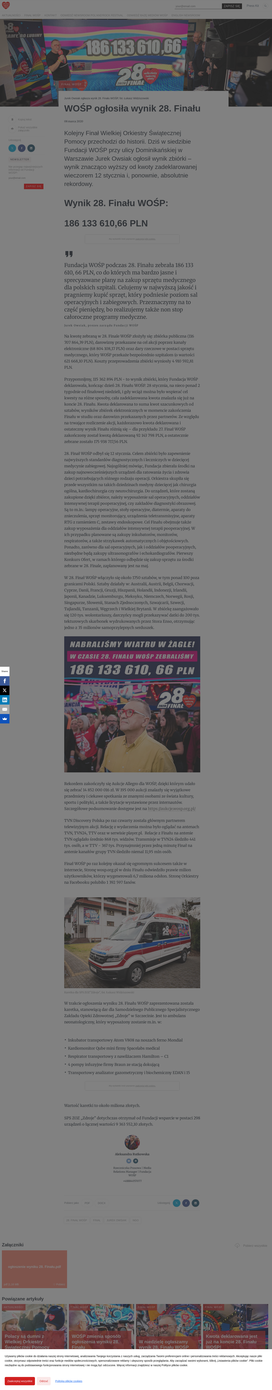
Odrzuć (43, 1381)
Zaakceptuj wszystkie (19, 1381)
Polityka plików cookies (68, 1381)
